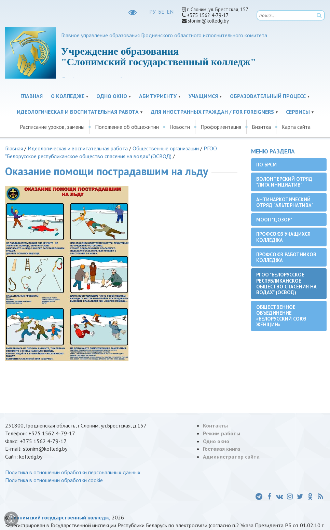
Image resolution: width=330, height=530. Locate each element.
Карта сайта (296, 126)
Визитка (261, 126)
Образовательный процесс (268, 96)
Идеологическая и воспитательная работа (78, 111)
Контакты (215, 425)
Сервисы (298, 111)
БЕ (161, 11)
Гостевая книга (221, 448)
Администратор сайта (231, 456)
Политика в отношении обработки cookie (54, 480)
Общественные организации (166, 148)
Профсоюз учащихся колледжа (283, 237)
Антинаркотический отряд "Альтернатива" (284, 202)
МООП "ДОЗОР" (274, 219)
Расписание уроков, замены (52, 126)
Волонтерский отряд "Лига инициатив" (284, 182)
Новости (179, 126)
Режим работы (221, 433)
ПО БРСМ (266, 164)
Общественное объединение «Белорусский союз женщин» (281, 316)
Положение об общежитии (127, 126)
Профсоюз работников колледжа (286, 257)
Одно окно (111, 96)
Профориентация (221, 126)
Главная (31, 96)
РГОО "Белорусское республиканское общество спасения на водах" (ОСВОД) (286, 283)
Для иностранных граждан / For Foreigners (212, 111)
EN (170, 11)
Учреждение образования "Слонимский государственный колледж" (158, 56)
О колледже (67, 96)
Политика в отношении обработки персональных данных (72, 472)
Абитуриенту (158, 96)
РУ (152, 11)
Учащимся (203, 96)
